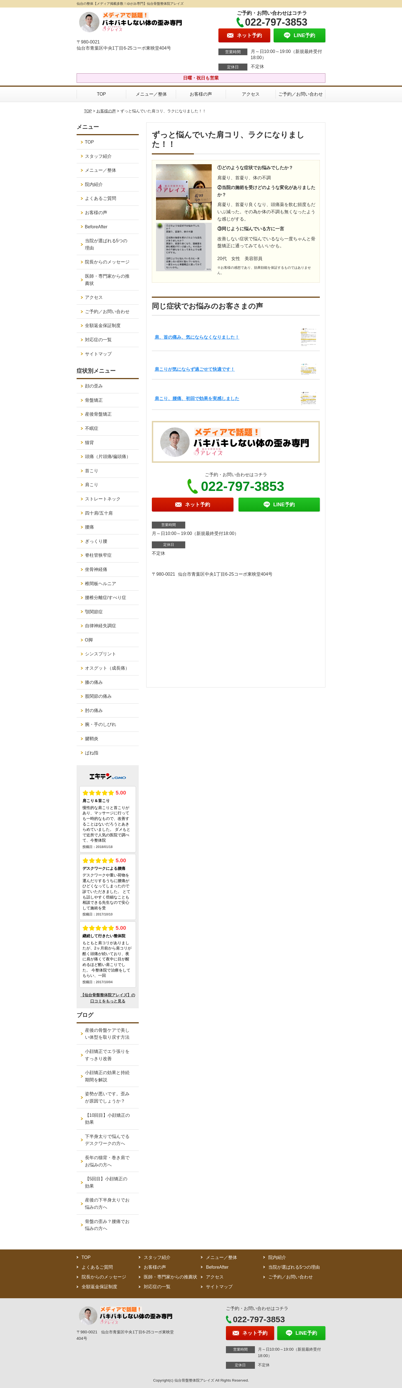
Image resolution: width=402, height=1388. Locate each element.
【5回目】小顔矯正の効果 (106, 1182)
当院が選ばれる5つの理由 (106, 244)
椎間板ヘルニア (100, 583)
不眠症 (91, 428)
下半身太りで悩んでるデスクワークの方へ (107, 1140)
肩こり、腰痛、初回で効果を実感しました (197, 398)
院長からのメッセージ (107, 262)
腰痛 (89, 527)
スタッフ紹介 (98, 156)
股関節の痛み (98, 696)
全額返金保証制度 (103, 325)
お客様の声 (201, 94)
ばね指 (91, 752)
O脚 (89, 640)
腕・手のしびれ (100, 724)
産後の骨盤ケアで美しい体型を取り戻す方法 (107, 1034)
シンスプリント (100, 653)
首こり (91, 470)
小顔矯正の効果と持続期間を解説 (107, 1076)
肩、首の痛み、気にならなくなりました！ (197, 337)
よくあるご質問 (100, 198)
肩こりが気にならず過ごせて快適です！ (195, 369)
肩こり (91, 484)
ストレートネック (103, 498)
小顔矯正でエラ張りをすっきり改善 (107, 1055)
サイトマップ (98, 354)
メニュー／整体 (151, 94)
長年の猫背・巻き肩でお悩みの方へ (107, 1161)
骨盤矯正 (94, 400)
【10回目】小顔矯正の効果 (107, 1119)
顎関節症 (94, 611)
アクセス (251, 94)
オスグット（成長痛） (107, 668)
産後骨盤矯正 (98, 414)
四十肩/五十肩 (99, 513)
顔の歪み (94, 386)
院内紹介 (94, 184)
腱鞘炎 (91, 738)
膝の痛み (94, 682)
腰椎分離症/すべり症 (105, 597)
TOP (101, 94)
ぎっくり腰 (96, 541)
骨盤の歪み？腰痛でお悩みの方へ (107, 1225)
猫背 (89, 442)
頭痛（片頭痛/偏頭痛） (108, 456)
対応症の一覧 (98, 339)
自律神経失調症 (100, 625)
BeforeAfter (96, 226)
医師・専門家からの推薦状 (107, 280)
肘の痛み (94, 710)
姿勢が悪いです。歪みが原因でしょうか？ (107, 1097)
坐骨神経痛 (96, 569)
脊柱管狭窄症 (98, 555)
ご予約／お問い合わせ (300, 94)
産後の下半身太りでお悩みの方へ (107, 1204)
